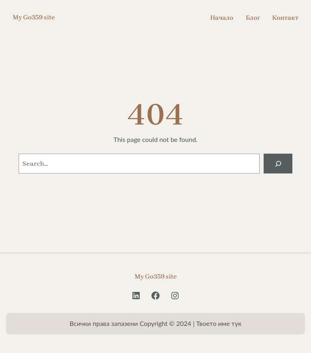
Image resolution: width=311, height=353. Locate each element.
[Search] (278, 163)
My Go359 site (34, 17)
